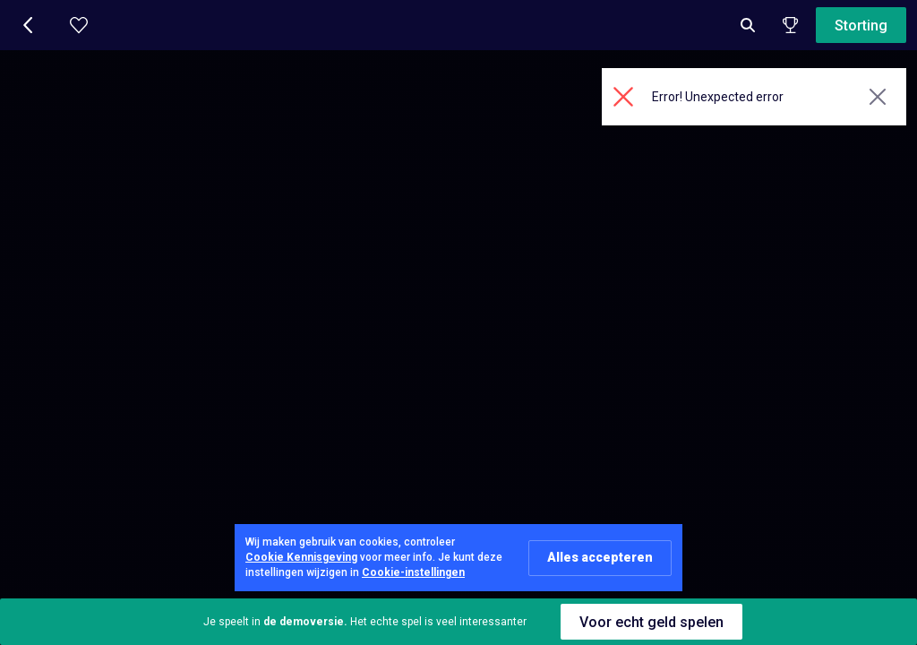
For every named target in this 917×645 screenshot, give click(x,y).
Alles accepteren (600, 557)
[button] (29, 25)
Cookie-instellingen (413, 572)
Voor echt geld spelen (651, 622)
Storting (861, 25)
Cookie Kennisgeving (301, 557)
